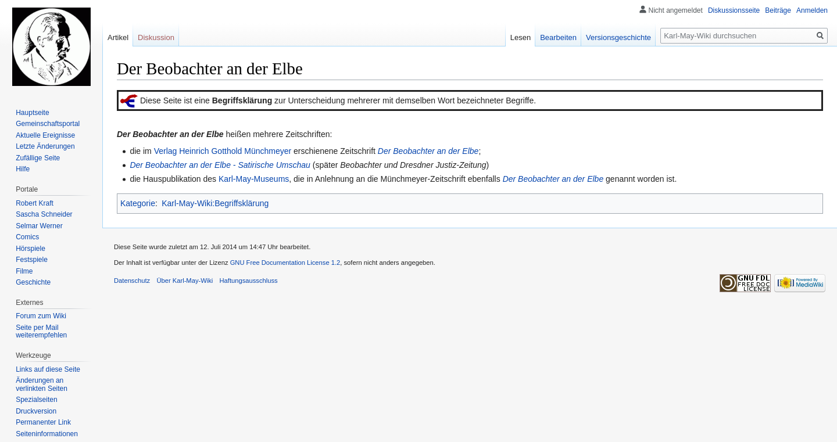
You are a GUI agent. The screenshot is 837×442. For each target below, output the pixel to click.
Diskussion (156, 37)
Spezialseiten (36, 400)
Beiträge (778, 10)
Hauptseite (32, 113)
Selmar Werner (39, 226)
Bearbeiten (558, 37)
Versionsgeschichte (618, 37)
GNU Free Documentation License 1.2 (285, 262)
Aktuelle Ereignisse (45, 135)
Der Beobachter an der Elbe (428, 151)
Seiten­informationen (47, 434)
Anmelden (812, 10)
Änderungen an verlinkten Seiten (41, 384)
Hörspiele (30, 249)
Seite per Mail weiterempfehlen (41, 332)
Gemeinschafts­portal (48, 124)
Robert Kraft (34, 203)
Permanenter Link (43, 422)
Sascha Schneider (44, 214)
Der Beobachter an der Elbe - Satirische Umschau (220, 165)
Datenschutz (132, 280)
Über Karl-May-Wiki (184, 280)
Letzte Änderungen (45, 146)
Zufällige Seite (38, 158)
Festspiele (32, 260)
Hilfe (23, 169)
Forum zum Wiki (41, 316)
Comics (27, 237)
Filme (24, 271)
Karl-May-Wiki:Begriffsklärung (215, 203)
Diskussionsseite (734, 10)
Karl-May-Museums (254, 179)
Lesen (520, 37)
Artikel (118, 37)
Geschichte (33, 282)
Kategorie (137, 203)
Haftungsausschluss (249, 280)
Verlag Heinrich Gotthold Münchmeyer (223, 151)
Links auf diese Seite (48, 369)
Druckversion (36, 411)
